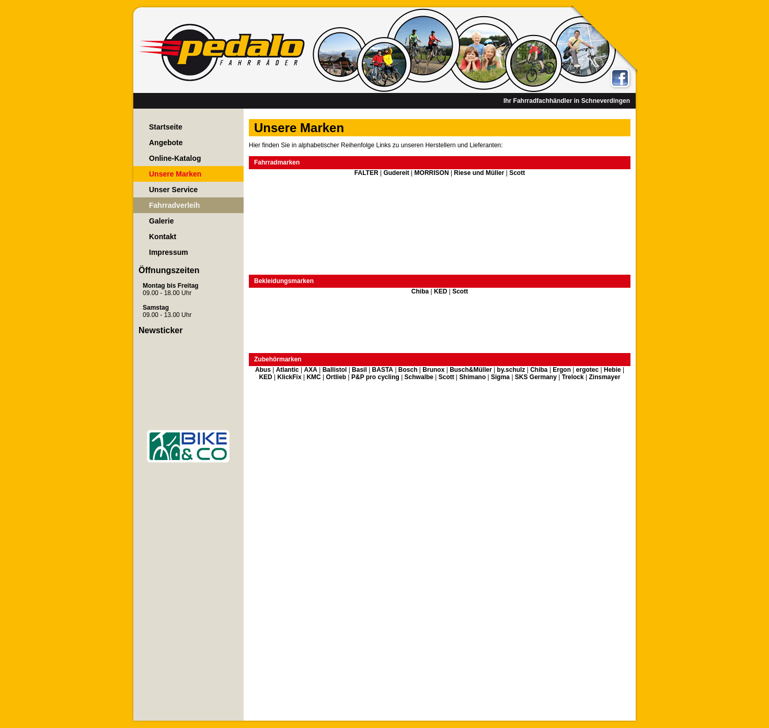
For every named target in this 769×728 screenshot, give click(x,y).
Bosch (408, 369)
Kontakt (162, 236)
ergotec (587, 369)
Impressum (168, 252)
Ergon (562, 369)
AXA (310, 369)
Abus (263, 369)
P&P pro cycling (375, 377)
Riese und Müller (479, 173)
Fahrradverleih (174, 205)
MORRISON (432, 173)
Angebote (166, 142)
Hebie (612, 369)
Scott (517, 173)
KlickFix (290, 377)
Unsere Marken (175, 174)
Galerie (161, 221)
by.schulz (511, 369)
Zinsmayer (605, 377)
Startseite (165, 127)
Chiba (420, 291)
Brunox (433, 369)
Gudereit (396, 173)
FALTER (366, 173)
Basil (359, 369)
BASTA (382, 369)
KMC (313, 377)
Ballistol (335, 369)
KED (440, 291)
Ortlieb (336, 377)
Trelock (573, 377)
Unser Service (173, 189)
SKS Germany (536, 377)
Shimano (473, 377)
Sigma (500, 377)
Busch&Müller (471, 369)
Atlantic (287, 369)
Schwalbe (419, 377)
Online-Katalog (175, 158)
